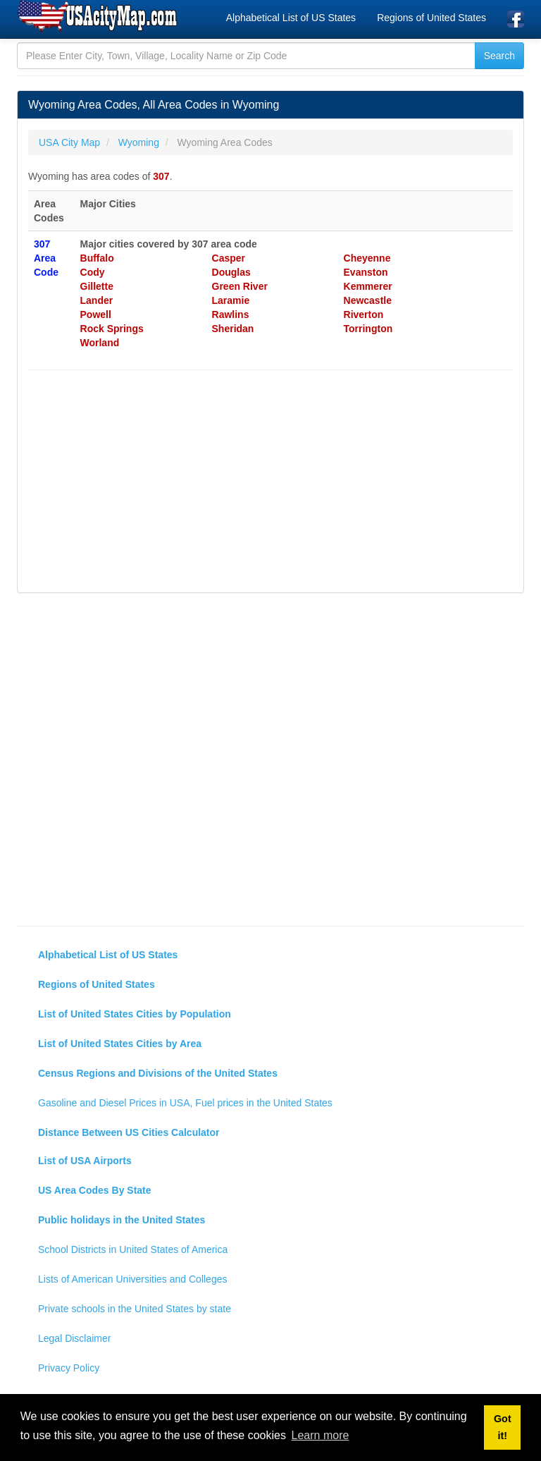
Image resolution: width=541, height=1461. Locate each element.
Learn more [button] (320, 1435)
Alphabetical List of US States (291, 17)
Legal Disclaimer (74, 1338)
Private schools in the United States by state (134, 1308)
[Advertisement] (270, 483)
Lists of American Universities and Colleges (132, 1279)
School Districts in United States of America (133, 1249)
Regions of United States (431, 17)
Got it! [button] (502, 1427)
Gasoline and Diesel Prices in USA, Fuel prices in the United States (185, 1102)
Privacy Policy (68, 1368)
